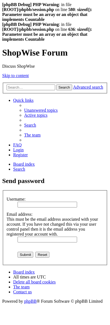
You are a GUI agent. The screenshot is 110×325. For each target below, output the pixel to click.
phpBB (30, 301)
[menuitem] (41, 110)
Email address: (20, 214)
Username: (16, 199)
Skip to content (15, 75)
